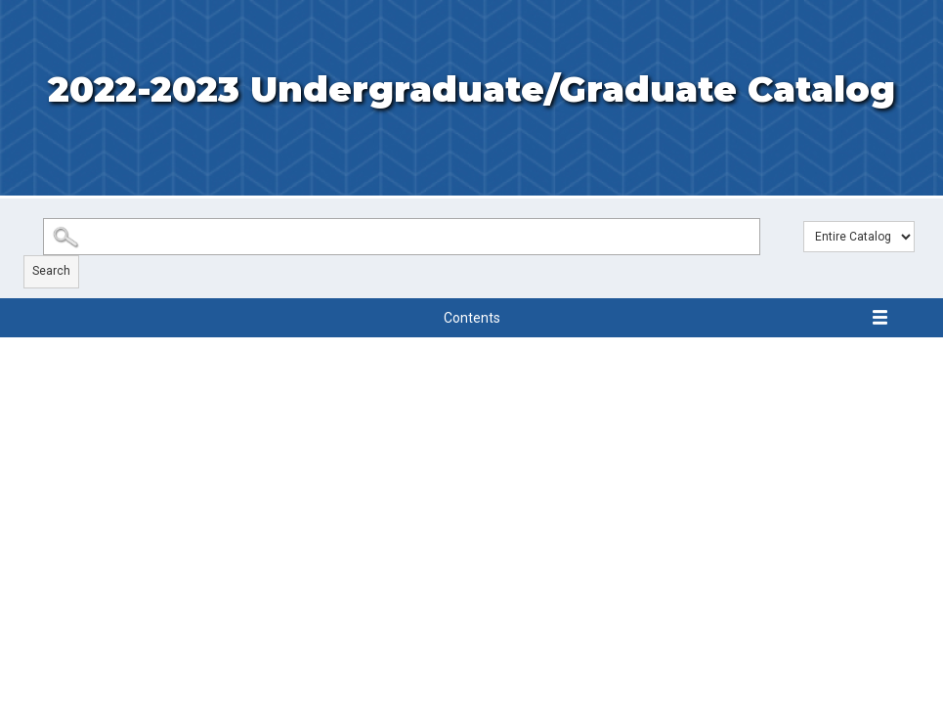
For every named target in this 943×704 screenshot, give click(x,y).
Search (51, 271)
